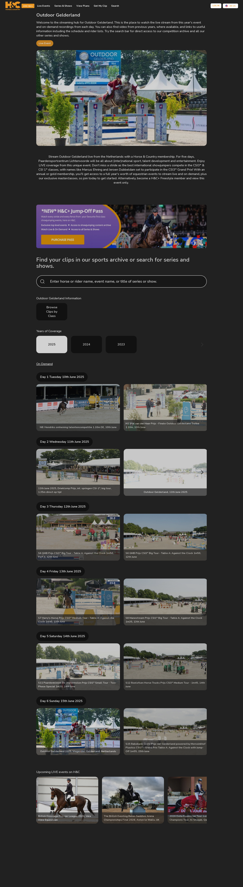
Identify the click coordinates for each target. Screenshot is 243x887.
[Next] (201, 344)
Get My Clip (100, 5)
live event (45, 43)
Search (115, 5)
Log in (215, 5)
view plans (82, 5)
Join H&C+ (28, 6)
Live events (43, 5)
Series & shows (63, 5)
